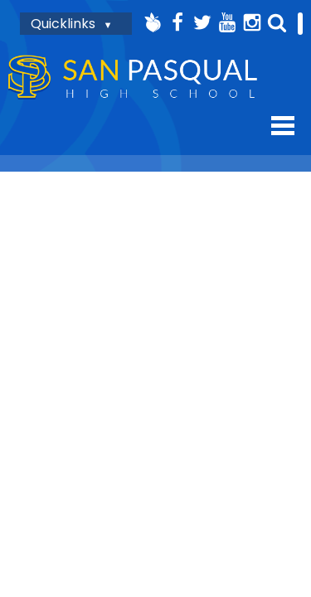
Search (277, 22)
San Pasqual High (132, 77)
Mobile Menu (282, 125)
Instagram (252, 22)
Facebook (177, 22)
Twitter (202, 22)
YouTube (227, 22)
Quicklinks (63, 23)
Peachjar (153, 22)
